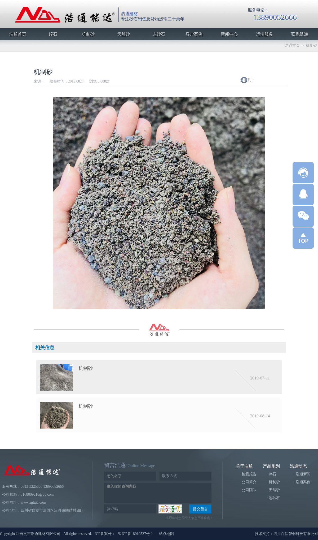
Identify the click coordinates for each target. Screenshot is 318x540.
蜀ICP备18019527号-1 (135, 534)
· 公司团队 (248, 490)
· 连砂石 (273, 498)
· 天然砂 (273, 490)
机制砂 (311, 45)
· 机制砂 (273, 482)
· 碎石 (271, 474)
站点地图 (166, 534)
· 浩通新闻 (302, 474)
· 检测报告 (248, 474)
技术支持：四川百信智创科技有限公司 (286, 534)
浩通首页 (292, 45)
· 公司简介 (248, 482)
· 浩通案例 (302, 482)
